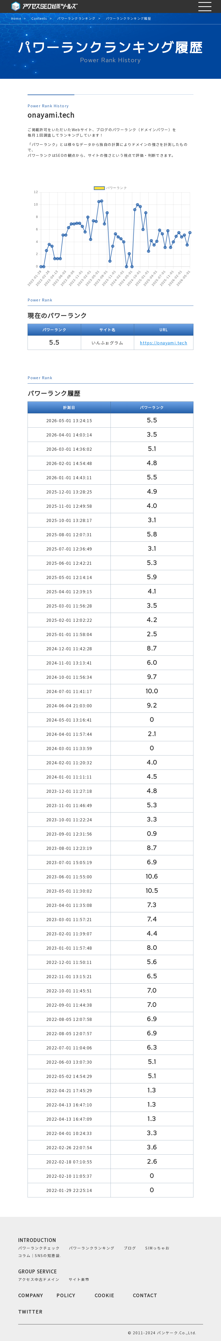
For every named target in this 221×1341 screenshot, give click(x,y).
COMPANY (30, 1295)
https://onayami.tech (163, 343)
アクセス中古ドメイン (39, 1279)
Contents (39, 18)
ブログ (130, 1248)
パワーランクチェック (39, 1248)
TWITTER (30, 1311)
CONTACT (145, 1295)
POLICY (65, 1295)
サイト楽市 (79, 1279)
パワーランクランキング (76, 18)
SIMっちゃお (157, 1248)
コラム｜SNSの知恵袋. (39, 1255)
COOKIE (104, 1295)
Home (16, 18)
